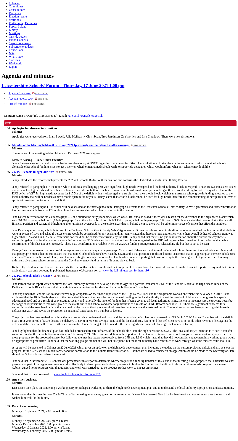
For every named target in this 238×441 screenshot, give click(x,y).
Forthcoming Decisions (23, 23)
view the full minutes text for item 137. (77, 374)
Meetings (14, 33)
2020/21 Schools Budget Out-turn (42, 171)
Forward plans (17, 26)
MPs (11, 53)
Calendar (14, 3)
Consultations (17, 9)
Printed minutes (26, 103)
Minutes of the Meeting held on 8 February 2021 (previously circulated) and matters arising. (79, 145)
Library (13, 29)
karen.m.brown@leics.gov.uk (85, 115)
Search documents (20, 43)
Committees (16, 6)
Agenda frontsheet (28, 93)
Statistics (14, 60)
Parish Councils (18, 39)
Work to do (15, 63)
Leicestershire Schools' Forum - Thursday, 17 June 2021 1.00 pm (62, 85)
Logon (13, 66)
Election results (18, 16)
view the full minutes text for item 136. (126, 270)
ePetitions (15, 19)
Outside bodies (18, 36)
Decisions (15, 13)
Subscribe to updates (21, 46)
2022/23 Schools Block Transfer (40, 275)
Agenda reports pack (28, 98)
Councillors (16, 50)
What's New (16, 56)
